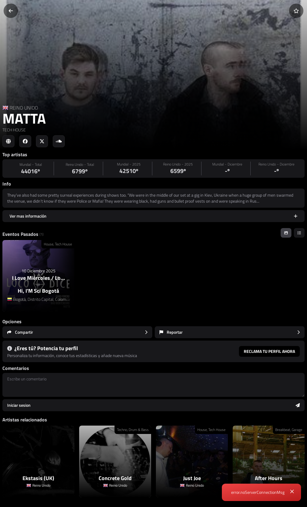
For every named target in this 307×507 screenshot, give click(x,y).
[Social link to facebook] (25, 141)
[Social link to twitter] (42, 141)
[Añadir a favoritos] (296, 11)
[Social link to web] (8, 141)
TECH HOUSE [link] (14, 130)
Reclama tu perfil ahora (269, 351)
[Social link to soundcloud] (59, 141)
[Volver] (11, 11)
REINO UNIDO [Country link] (24, 107)
